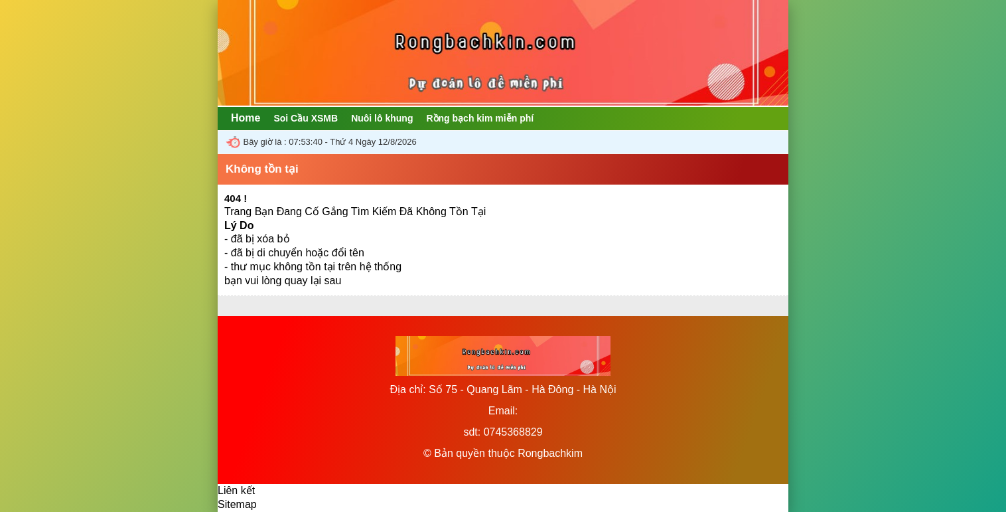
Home (245, 118)
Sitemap (237, 504)
